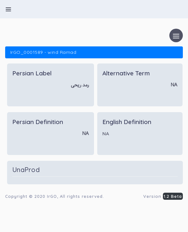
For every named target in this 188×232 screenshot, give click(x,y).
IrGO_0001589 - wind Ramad (43, 52)
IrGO (52, 196)
